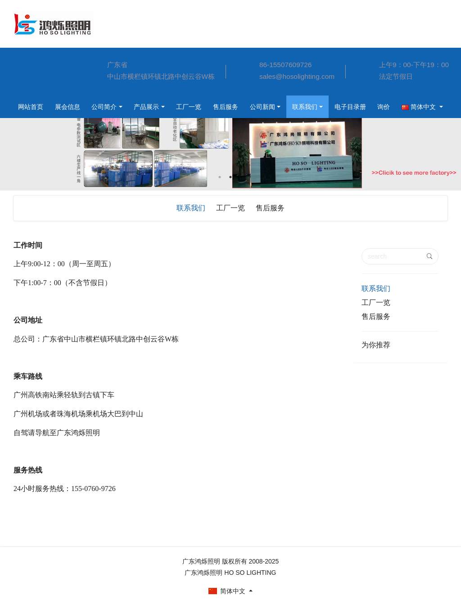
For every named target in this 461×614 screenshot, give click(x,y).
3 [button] (241, 177)
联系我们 (241, 106)
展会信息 (31, 81)
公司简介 (31, 104)
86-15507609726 (285, 64)
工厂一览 (119, 106)
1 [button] (219, 177)
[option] (230, 130)
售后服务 (158, 106)
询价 (324, 106)
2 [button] (230, 177)
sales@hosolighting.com (296, 76)
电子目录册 (289, 106)
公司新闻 (197, 106)
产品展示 (75, 106)
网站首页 (31, 59)
